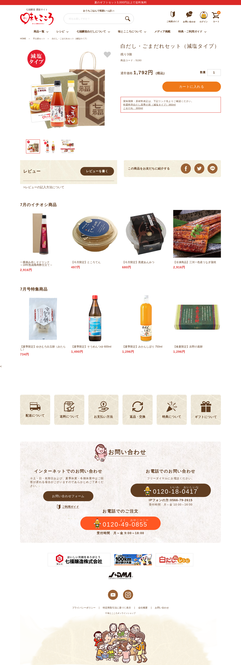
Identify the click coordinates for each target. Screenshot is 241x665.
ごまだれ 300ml (133, 108)
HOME (23, 38)
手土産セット (39, 38)
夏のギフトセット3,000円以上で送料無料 (120, 2)
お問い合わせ (162, 607)
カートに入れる (191, 86)
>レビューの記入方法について (43, 187)
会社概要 (143, 607)
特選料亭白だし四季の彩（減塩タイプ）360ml (149, 104)
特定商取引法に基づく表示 (117, 607)
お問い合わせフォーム (68, 496)
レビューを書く (97, 171)
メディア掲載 (162, 31)
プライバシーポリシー (84, 607)
